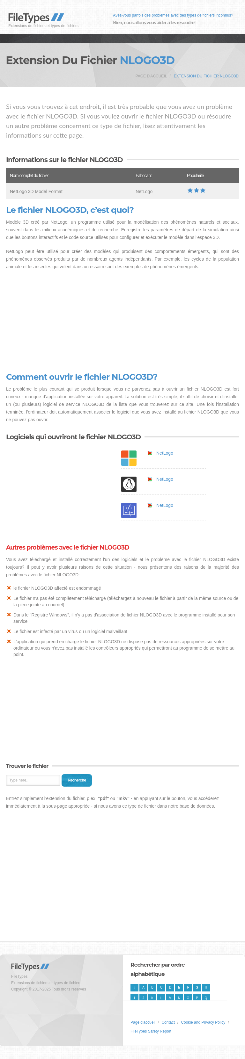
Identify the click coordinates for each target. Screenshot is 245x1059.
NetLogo (164, 453)
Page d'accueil (151, 76)
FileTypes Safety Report (150, 1031)
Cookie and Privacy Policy (203, 1022)
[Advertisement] (122, 321)
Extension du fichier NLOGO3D (206, 76)
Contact (167, 1022)
